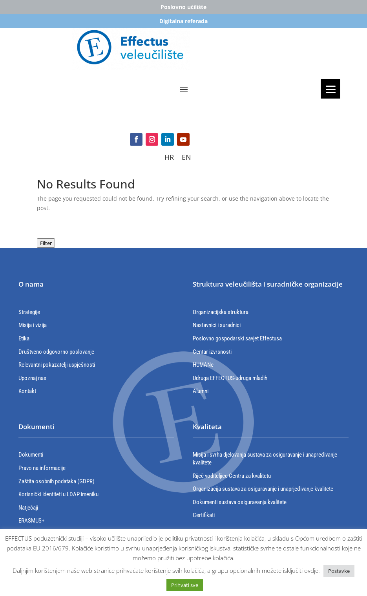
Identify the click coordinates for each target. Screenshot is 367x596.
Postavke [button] (339, 570)
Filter (46, 243)
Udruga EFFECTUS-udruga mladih (230, 378)
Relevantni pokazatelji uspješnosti (56, 364)
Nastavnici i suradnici (217, 325)
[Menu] (330, 89)
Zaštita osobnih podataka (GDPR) (56, 481)
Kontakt (27, 391)
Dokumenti (30, 454)
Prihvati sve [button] (184, 585)
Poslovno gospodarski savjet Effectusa (237, 338)
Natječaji (28, 507)
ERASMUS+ (31, 520)
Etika (23, 338)
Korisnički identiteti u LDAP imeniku (58, 494)
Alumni (200, 391)
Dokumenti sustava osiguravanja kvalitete (240, 502)
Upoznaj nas (32, 378)
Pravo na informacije (42, 468)
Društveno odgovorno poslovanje (56, 351)
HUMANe (203, 364)
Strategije (29, 312)
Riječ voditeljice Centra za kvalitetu (232, 475)
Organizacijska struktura (220, 312)
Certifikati (204, 515)
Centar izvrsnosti (212, 351)
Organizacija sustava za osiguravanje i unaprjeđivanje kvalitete (263, 488)
